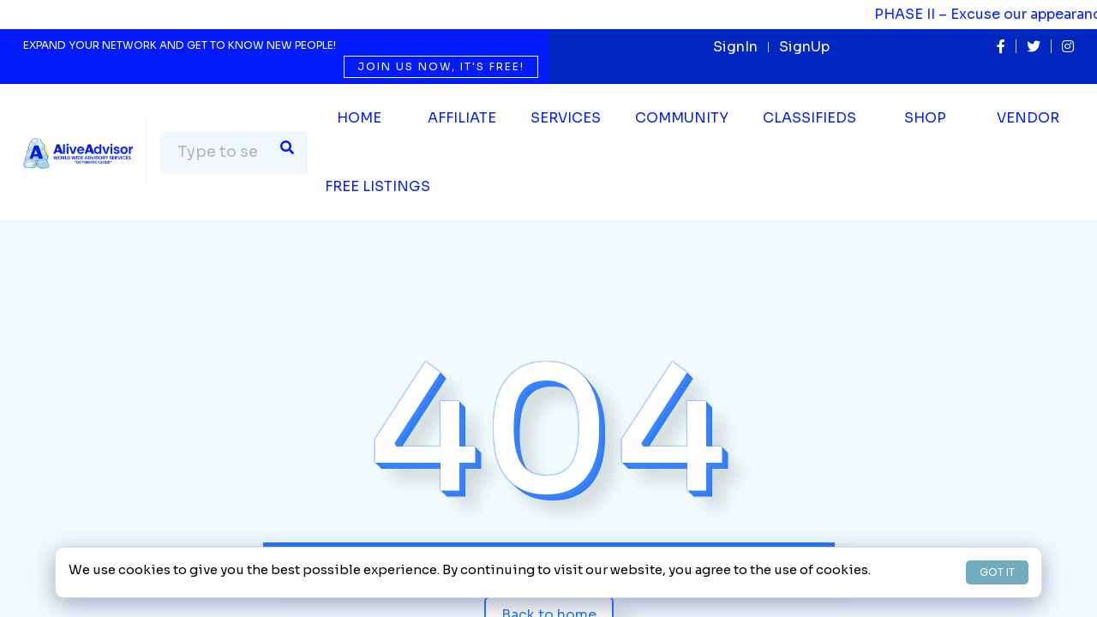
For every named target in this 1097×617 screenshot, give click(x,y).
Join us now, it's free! (441, 66)
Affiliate (462, 118)
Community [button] (681, 118)
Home (359, 118)
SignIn (735, 47)
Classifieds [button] (809, 118)
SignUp (804, 47)
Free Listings (377, 186)
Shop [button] (925, 118)
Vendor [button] (1028, 118)
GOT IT (997, 572)
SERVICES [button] (566, 118)
